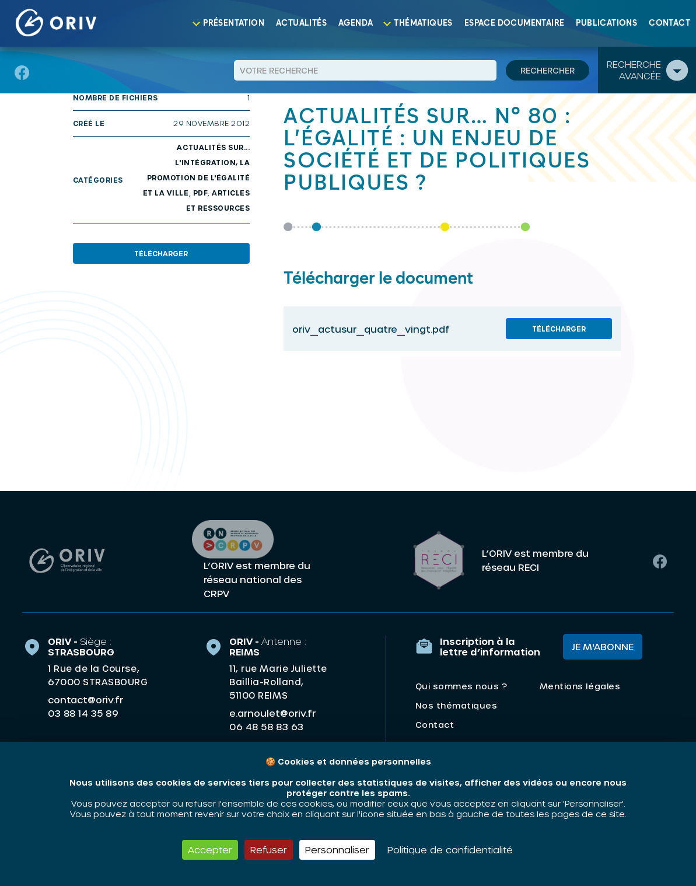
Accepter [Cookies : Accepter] (210, 849)
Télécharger (161, 253)
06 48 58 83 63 (266, 726)
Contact (669, 23)
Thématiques (423, 23)
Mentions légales (580, 686)
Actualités (301, 23)
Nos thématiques (456, 705)
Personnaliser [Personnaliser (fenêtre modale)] (337, 849)
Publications (606, 23)
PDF (200, 193)
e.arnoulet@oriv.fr (272, 712)
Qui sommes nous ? (461, 686)
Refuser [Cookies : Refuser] (268, 849)
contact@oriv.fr (85, 699)
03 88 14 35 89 (83, 713)
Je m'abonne (603, 646)
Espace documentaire (514, 23)
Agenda (355, 23)
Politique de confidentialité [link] (450, 849)
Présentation (233, 23)
